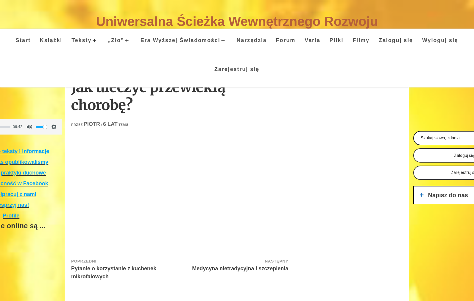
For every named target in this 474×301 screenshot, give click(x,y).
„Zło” (116, 40)
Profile (11, 216)
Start (23, 40)
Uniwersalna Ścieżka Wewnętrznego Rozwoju (237, 21)
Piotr (92, 124)
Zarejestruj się (236, 69)
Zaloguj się (396, 40)
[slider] (41, 127)
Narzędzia (251, 40)
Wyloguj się (440, 40)
